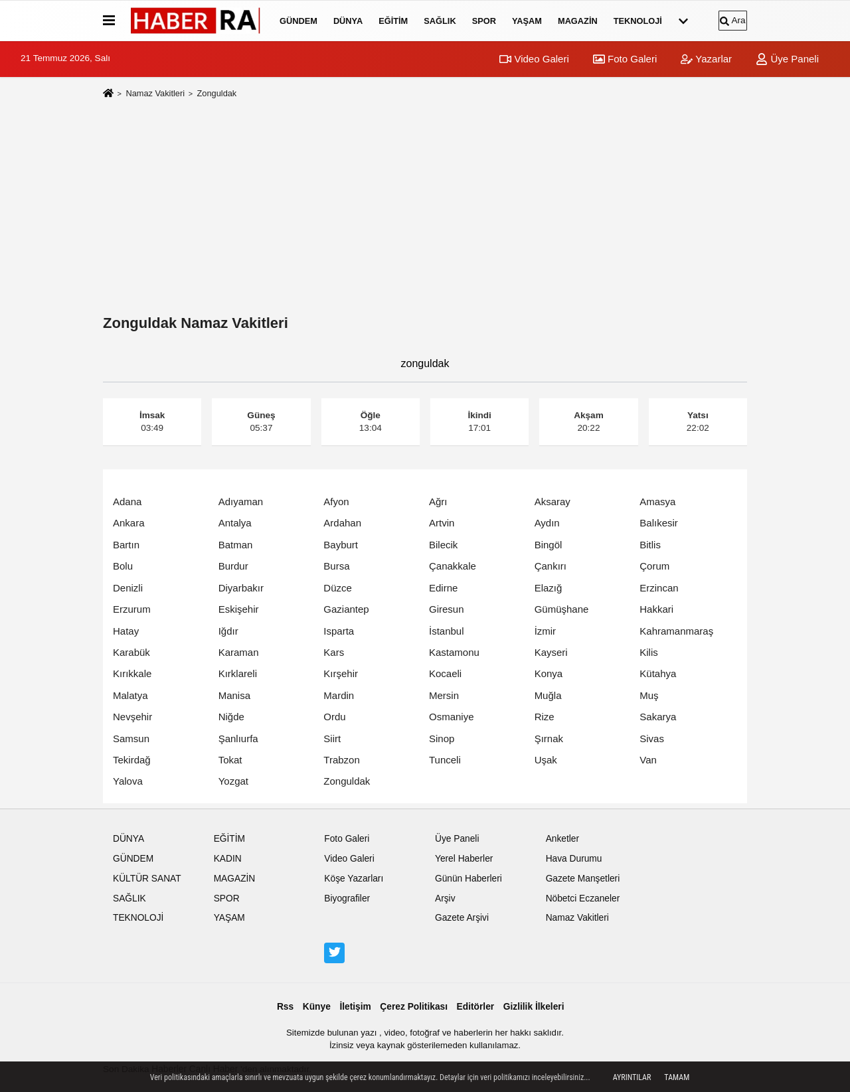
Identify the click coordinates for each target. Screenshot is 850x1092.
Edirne (443, 587)
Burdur (233, 566)
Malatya (130, 695)
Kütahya (657, 673)
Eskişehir (238, 609)
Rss (285, 1007)
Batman (235, 544)
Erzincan (658, 587)
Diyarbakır (241, 587)
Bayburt (340, 544)
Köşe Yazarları (353, 879)
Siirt (332, 738)
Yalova (128, 781)
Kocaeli (445, 673)
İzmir (545, 631)
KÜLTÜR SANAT (147, 879)
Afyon (336, 501)
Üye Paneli (787, 58)
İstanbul (446, 631)
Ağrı (438, 501)
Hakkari (656, 609)
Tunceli (445, 759)
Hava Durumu (574, 859)
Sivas (651, 738)
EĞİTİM (393, 21)
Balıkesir (658, 522)
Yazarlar (706, 58)
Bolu (123, 566)
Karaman (238, 652)
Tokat (230, 759)
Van (648, 759)
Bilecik (443, 544)
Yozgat (233, 781)
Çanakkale (452, 566)
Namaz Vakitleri (155, 93)
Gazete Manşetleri (583, 879)
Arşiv (445, 898)
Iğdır (228, 631)
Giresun (446, 609)
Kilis (648, 652)
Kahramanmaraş (676, 631)
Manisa (234, 695)
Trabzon (341, 759)
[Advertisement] (425, 210)
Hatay (126, 631)
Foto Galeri (625, 58)
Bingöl (548, 544)
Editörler (476, 1007)
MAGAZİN (578, 21)
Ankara (129, 522)
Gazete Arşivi (462, 918)
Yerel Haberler (464, 859)
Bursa (336, 566)
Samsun (131, 738)
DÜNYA (348, 21)
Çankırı (550, 566)
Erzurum (132, 609)
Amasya (657, 501)
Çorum (654, 566)
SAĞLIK (440, 21)
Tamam (676, 1077)
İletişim (355, 1007)
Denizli (128, 587)
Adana (127, 501)
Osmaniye (451, 716)
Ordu (334, 716)
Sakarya (657, 716)
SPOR (484, 21)
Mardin (338, 695)
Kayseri (551, 652)
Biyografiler (347, 898)
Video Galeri (533, 58)
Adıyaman (241, 501)
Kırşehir (340, 673)
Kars (333, 652)
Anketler (562, 839)
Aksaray (552, 501)
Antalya (235, 522)
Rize (544, 716)
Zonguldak (346, 781)
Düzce (337, 587)
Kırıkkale (132, 673)
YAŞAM (527, 21)
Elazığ (548, 587)
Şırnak (549, 738)
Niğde (231, 716)
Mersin (444, 695)
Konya (549, 673)
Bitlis (650, 544)
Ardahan (342, 522)
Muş (648, 695)
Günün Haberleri (468, 879)
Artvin (441, 522)
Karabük (131, 652)
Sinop (441, 738)
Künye (317, 1007)
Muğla (548, 695)
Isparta (338, 631)
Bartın (126, 544)
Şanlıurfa (238, 738)
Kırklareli (237, 673)
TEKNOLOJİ (638, 21)
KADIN (228, 859)
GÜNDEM (298, 21)
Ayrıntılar (632, 1077)
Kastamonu (454, 652)
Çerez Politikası (414, 1007)
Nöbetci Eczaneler (583, 898)
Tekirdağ (132, 759)
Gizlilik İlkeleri (533, 1007)
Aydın (547, 522)
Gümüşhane (562, 609)
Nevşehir (132, 716)
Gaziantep (346, 609)
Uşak (546, 759)
